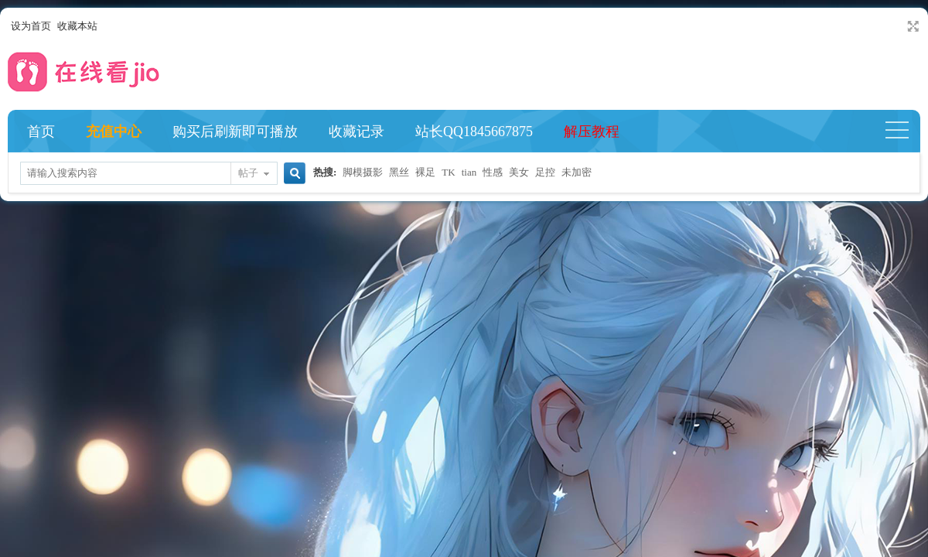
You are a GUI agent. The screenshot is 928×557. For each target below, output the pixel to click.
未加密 (576, 172)
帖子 (248, 173)
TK (448, 172)
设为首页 (31, 26)
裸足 (425, 172)
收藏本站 (77, 26)
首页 (41, 131)
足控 (545, 172)
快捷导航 (903, 131)
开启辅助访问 (898, 26)
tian (469, 172)
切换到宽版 (911, 26)
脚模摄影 (363, 172)
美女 (519, 172)
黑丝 (399, 172)
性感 (493, 172)
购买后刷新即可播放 (235, 131)
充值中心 (114, 131)
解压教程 (591, 131)
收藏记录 (356, 131)
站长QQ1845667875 (474, 131)
